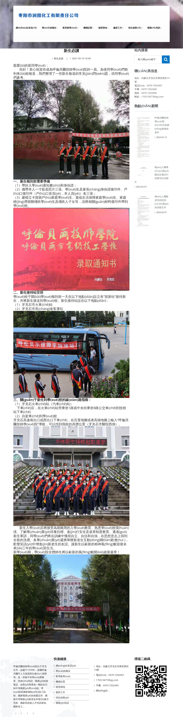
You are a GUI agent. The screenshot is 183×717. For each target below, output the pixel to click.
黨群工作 (118, 27)
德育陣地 (103, 27)
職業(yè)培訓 (154, 27)
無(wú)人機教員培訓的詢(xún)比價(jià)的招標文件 (162, 202)
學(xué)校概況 (50, 27)
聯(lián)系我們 (105, 659)
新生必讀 (58, 58)
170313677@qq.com (107, 680)
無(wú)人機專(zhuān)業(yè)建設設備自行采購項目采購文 (151, 174)
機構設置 (88, 27)
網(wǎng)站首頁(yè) (26, 27)
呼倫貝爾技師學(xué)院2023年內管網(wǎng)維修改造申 (162, 125)
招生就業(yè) (135, 27)
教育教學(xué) (70, 27)
